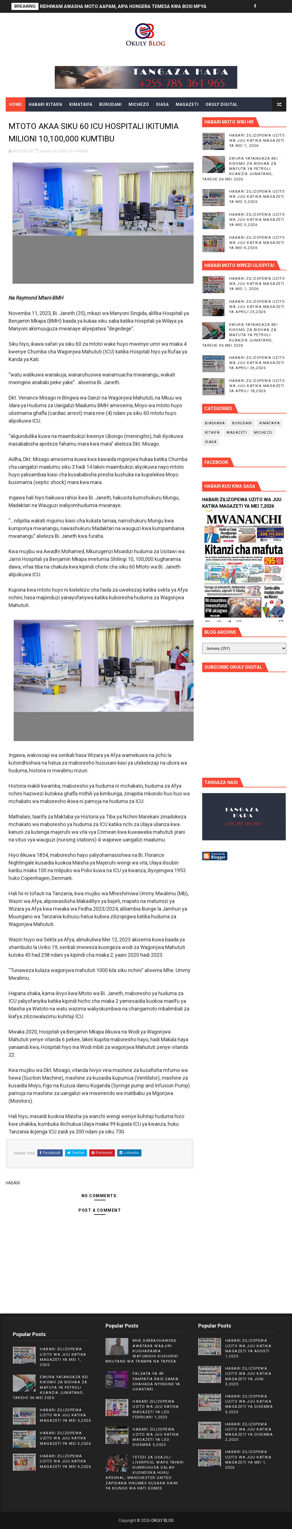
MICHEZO (139, 104)
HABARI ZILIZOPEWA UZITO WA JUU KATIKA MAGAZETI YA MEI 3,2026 (257, 219)
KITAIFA (212, 433)
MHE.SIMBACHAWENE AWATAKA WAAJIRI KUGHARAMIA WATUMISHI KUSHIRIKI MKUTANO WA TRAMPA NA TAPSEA (142, 1350)
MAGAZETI (187, 104)
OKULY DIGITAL (222, 104)
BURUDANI (110, 104)
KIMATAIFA (80, 104)
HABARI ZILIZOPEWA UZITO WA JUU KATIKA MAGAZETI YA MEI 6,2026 (257, 242)
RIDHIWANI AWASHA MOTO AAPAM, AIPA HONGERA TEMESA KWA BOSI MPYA (123, 6)
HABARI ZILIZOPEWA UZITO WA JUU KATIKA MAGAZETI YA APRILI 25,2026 (257, 306)
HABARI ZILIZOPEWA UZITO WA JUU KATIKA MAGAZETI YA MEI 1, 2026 (257, 140)
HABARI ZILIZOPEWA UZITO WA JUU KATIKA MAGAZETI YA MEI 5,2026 (257, 196)
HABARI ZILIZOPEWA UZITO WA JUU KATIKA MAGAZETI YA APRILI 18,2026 (257, 385)
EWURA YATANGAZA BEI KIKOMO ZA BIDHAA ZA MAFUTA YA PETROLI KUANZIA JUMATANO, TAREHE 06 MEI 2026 (240, 168)
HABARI (81, 151)
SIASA (162, 104)
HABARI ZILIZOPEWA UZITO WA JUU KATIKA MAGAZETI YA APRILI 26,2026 (257, 362)
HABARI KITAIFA (45, 104)
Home (15, 104)
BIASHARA (215, 423)
